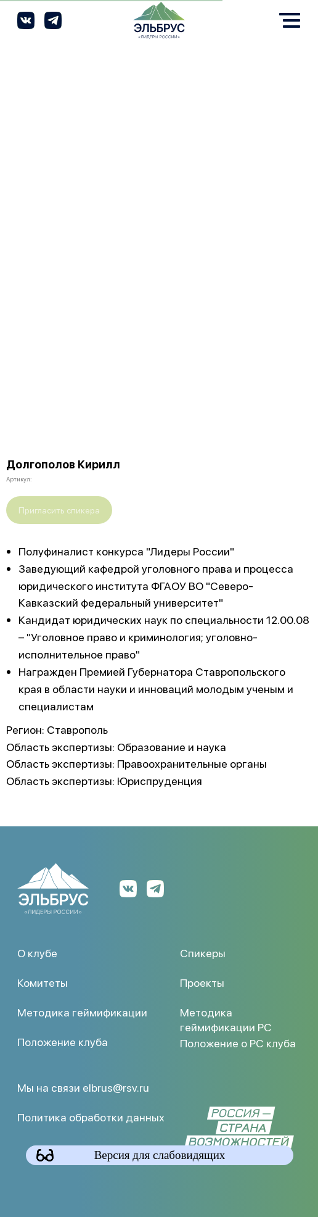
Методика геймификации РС (226, 1019)
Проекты (202, 982)
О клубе (37, 952)
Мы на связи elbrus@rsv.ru (83, 1087)
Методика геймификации (82, 1012)
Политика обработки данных (91, 1117)
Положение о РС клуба (238, 1043)
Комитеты (42, 982)
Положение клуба (62, 1041)
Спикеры (203, 952)
